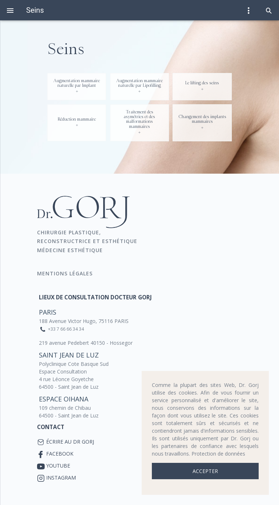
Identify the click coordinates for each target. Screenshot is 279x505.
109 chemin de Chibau (65, 407)
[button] (269, 10)
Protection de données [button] (218, 453)
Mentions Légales (65, 273)
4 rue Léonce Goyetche (66, 379)
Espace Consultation (63, 371)
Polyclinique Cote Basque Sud (74, 363)
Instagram (61, 477)
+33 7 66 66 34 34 (66, 329)
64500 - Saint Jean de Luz (68, 386)
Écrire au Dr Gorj (70, 441)
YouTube (58, 465)
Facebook (59, 453)
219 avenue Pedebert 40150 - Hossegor (86, 342)
